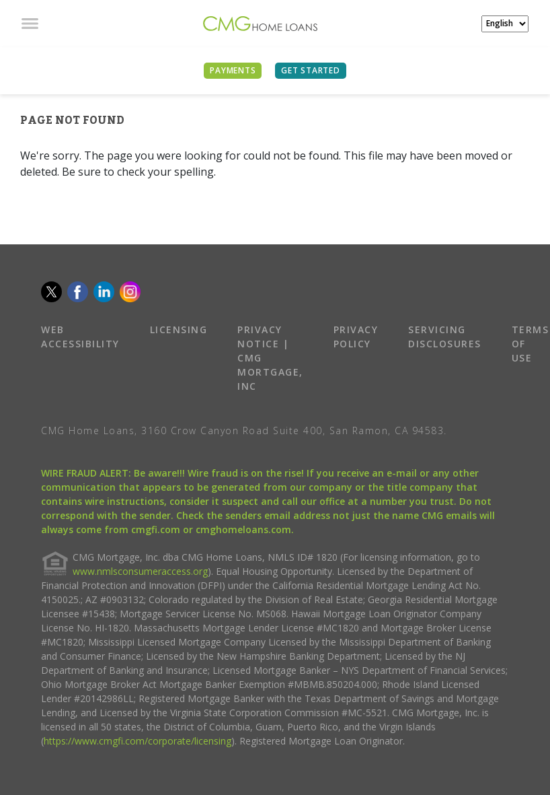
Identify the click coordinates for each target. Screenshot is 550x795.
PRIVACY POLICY (356, 336)
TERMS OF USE (530, 343)
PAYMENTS (233, 70)
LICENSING (179, 329)
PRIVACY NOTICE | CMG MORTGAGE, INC (270, 357)
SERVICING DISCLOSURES (444, 336)
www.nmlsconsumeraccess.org (140, 571)
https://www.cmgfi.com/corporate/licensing (137, 740)
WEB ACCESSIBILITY (80, 336)
